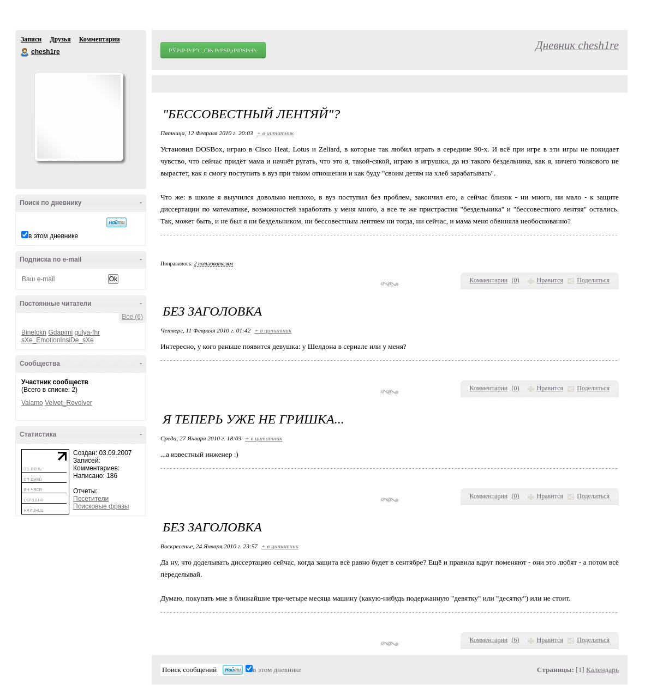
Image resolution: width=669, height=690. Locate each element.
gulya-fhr (87, 332)
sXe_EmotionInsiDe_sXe (57, 340)
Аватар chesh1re (79, 117)
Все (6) (132, 316)
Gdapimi (60, 332)
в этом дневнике (53, 236)
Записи (31, 39)
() (515, 280)
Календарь (602, 669)
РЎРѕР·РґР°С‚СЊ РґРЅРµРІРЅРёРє (213, 50)
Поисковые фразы (101, 506)
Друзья (60, 39)
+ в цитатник (275, 133)
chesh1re (25, 52)
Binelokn (33, 332)
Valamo (32, 403)
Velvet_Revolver (68, 403)
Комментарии (99, 39)
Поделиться (593, 280)
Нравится (550, 280)
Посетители (91, 499)
